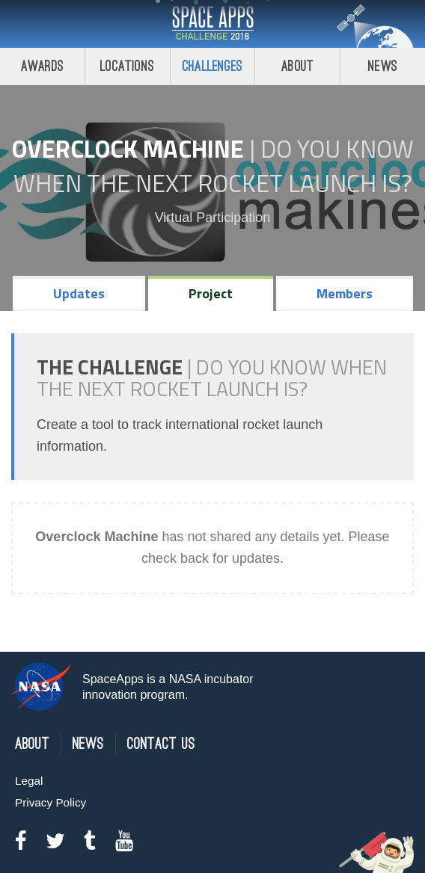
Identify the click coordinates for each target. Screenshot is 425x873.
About (297, 66)
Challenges (212, 66)
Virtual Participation (213, 217)
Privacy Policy (50, 802)
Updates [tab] (79, 293)
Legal (29, 780)
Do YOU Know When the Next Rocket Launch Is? (213, 166)
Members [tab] (345, 293)
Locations (127, 66)
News (382, 66)
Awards (42, 66)
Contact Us (161, 744)
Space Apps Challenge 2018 (212, 24)
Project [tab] (211, 293)
